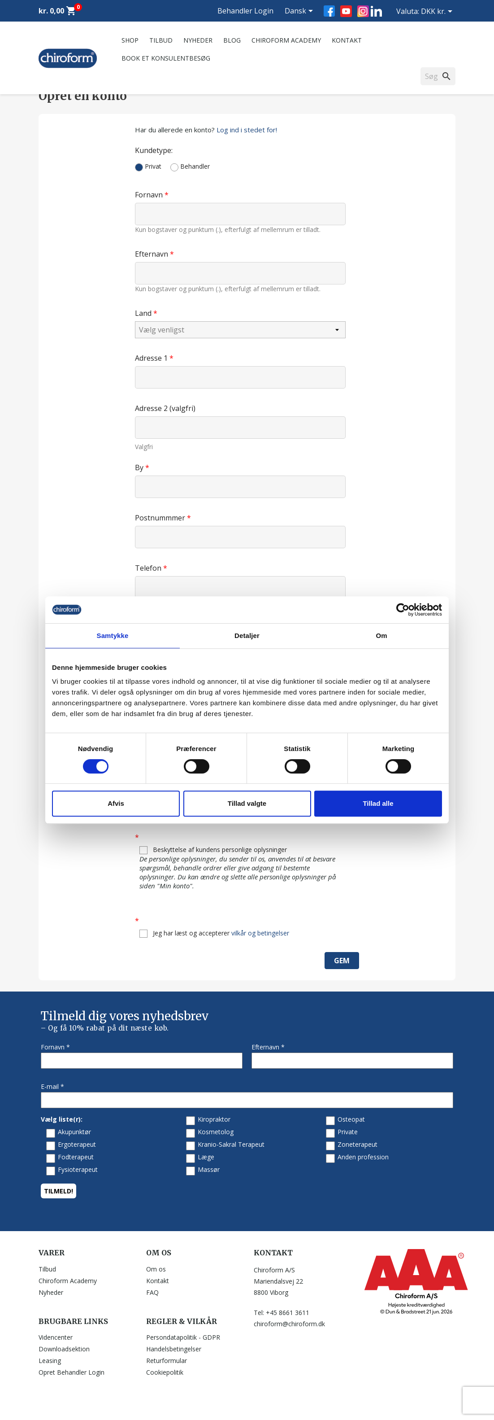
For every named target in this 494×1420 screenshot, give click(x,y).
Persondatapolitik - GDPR (183, 1337)
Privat (148, 166)
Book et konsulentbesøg (165, 58)
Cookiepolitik (164, 1372)
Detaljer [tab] (247, 635)
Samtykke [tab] (113, 635)
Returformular (166, 1360)
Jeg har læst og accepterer (214, 933)
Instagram (363, 11)
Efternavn (152, 253)
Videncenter (56, 1337)
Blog (232, 40)
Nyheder (197, 40)
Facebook (329, 11)
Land (144, 313)
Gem (342, 961)
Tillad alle (378, 803)
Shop (130, 40)
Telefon (149, 567)
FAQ (152, 1292)
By (140, 467)
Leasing (50, 1360)
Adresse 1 (152, 358)
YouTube (346, 11)
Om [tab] (381, 635)
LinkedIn (376, 11)
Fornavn (150, 194)
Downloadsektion (64, 1349)
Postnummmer (161, 517)
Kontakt (347, 40)
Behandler (190, 166)
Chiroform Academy (286, 40)
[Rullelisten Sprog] (300, 11)
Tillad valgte (247, 803)
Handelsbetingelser (173, 1349)
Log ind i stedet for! (247, 129)
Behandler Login (245, 11)
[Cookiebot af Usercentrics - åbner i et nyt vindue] (403, 609)
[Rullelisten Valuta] (438, 12)
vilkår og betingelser (260, 933)
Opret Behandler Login (71, 1372)
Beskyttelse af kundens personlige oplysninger (242, 867)
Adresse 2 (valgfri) (165, 408)
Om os (156, 1269)
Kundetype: (154, 150)
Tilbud (161, 40)
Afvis (116, 803)
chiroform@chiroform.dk (289, 1324)
